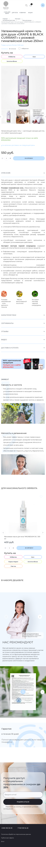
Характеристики (8, 315)
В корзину (29, 158)
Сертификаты (7, 323)
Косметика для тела (9, 20)
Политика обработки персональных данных (16, 834)
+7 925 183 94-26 (22, 828)
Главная (5, 19)
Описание (5, 173)
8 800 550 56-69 (7, 828)
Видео (4, 340)
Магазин (17, 19)
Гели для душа (26, 20)
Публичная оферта (7, 838)
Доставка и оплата (9, 348)
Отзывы (4, 331)
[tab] (23, 173)
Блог (2, 841)
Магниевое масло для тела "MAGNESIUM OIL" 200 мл (22, 538)
